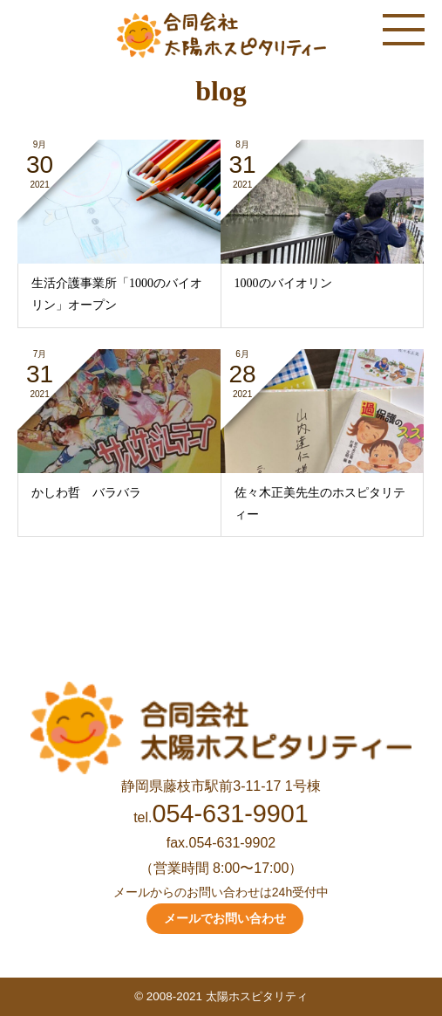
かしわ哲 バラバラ (86, 492)
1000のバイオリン (283, 283)
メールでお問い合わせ (225, 918)
